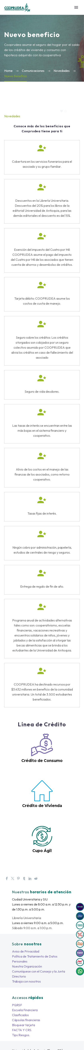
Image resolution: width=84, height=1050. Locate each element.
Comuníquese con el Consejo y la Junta (38, 971)
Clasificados (20, 1015)
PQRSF (17, 1005)
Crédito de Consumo (42, 760)
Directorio (19, 976)
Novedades (12, 116)
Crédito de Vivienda (42, 805)
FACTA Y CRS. (22, 1030)
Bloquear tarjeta (23, 1025)
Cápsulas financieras (26, 1020)
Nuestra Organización (27, 966)
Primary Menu (76, 7)
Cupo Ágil (42, 850)
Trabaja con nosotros (26, 981)
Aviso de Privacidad (25, 951)
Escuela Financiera (25, 1010)
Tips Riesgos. (21, 1035)
